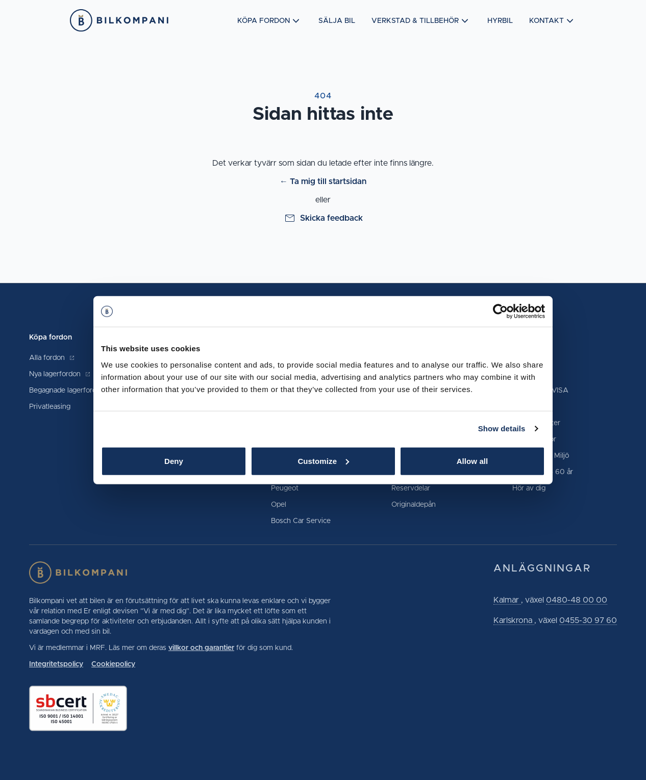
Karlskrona (513, 620)
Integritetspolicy (56, 664)
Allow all (472, 460)
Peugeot (285, 488)
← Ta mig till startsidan (323, 181)
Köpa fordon (269, 21)
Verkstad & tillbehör (421, 21)
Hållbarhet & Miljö (540, 455)
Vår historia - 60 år (542, 472)
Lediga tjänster (536, 423)
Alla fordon (52, 357)
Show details (502, 428)
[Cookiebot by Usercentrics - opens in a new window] (500, 311)
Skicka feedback (323, 218)
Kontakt (552, 21)
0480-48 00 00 (576, 600)
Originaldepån (413, 504)
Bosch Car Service (301, 521)
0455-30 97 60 (588, 620)
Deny (173, 460)
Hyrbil (500, 20)
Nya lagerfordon (60, 374)
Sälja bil (336, 20)
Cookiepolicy (113, 664)
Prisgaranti (529, 406)
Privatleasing (49, 406)
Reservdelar (410, 488)
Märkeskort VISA (540, 390)
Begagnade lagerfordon (72, 390)
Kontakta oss (532, 357)
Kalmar (507, 600)
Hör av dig (528, 488)
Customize (323, 460)
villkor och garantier (201, 648)
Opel (278, 504)
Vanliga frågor (534, 439)
